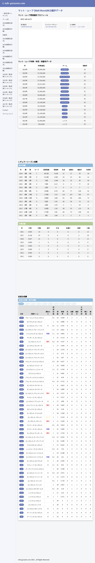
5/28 (21, 433)
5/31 (21, 429)
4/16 (21, 497)
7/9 (21, 369)
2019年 (44, 304)
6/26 (21, 393)
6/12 (21, 409)
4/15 (21, 501)
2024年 (21, 304)
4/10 (21, 505)
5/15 (21, 453)
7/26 (21, 353)
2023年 (27, 304)
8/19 (21, 322)
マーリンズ (65, 73)
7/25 (21, 357)
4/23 (21, 489)
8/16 (21, 326)
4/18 (21, 493)
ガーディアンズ (65, 77)
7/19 (21, 361)
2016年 (62, 304)
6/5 (21, 417)
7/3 (21, 381)
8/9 (21, 334)
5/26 (21, 437)
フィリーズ (65, 88)
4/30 (21, 473)
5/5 (21, 469)
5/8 (21, 465)
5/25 (21, 441)
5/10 (21, 461)
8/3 (21, 342)
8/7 (21, 338)
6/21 (21, 397)
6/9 (21, 413)
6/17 (21, 401)
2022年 (33, 304)
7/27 (21, 350)
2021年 (39, 304)
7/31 (21, 346)
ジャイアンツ (64, 99)
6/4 (21, 421)
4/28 (21, 481)
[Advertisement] (55, 44)
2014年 (74, 304)
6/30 (21, 385)
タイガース (65, 91)
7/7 (21, 373)
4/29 (21, 477)
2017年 (56, 304)
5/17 (21, 449)
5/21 (21, 445)
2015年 (68, 304)
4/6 (21, 509)
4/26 (21, 485)
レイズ (65, 106)
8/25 (21, 318)
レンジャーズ (64, 84)
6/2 (21, 425)
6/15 (21, 405)
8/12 (21, 330)
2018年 (50, 304)
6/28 (21, 389)
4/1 (21, 517)
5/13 (21, 457)
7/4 (21, 377)
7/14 (21, 365)
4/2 (21, 513)
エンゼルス (65, 69)
